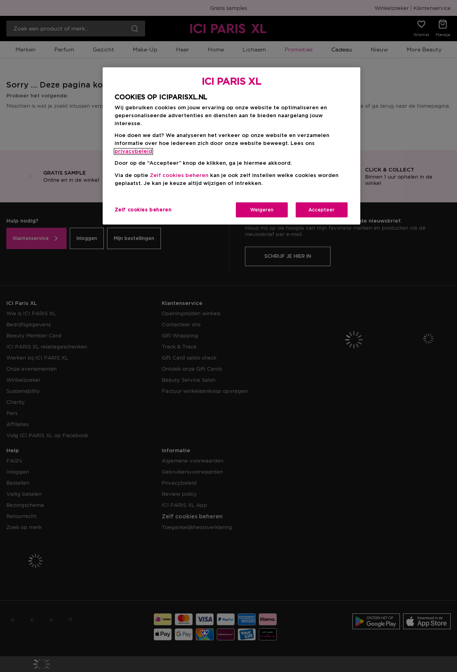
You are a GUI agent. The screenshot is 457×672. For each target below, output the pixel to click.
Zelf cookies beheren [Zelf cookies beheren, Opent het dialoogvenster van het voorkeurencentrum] (143, 210)
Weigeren (261, 210)
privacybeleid (133, 151)
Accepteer (321, 210)
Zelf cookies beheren (179, 175)
